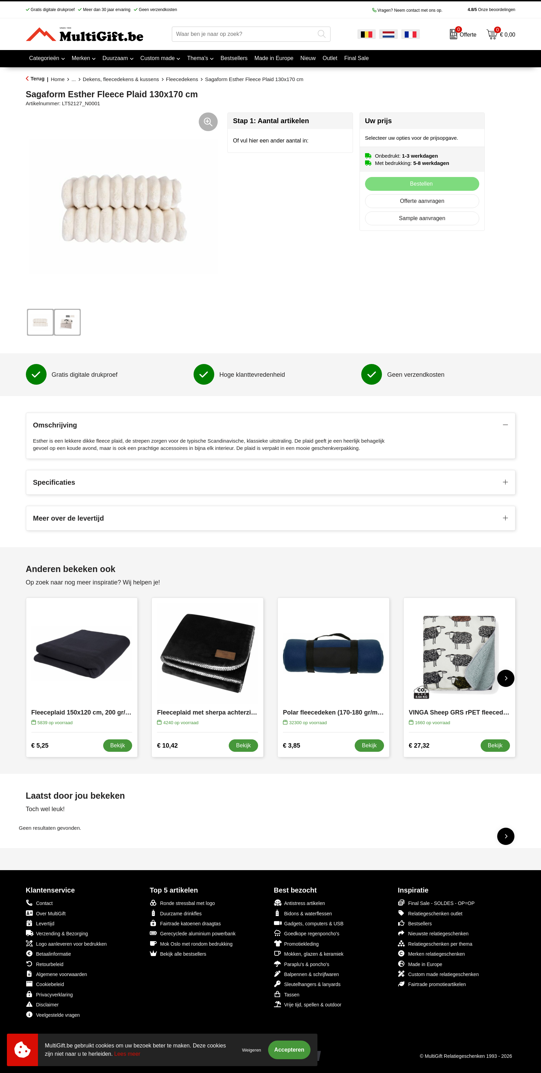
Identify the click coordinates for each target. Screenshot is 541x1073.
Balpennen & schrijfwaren (306, 974)
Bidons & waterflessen (303, 913)
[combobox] (243, 34)
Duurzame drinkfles (176, 913)
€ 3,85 (291, 745)
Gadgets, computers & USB (309, 923)
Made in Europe (420, 964)
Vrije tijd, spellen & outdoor (308, 1004)
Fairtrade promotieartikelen (432, 984)
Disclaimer (42, 1004)
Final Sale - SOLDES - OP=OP (436, 902)
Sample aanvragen (422, 218)
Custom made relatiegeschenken (438, 974)
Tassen (286, 994)
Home (58, 79)
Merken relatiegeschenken (431, 953)
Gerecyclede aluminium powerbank (193, 933)
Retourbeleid (44, 964)
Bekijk (117, 745)
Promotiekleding (296, 943)
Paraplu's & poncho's (301, 964)
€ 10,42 (167, 745)
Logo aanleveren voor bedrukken (66, 943)
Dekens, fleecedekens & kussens (121, 79)
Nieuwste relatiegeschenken (433, 933)
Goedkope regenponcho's (307, 933)
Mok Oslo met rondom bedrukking (191, 943)
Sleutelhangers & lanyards (307, 984)
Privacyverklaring (49, 994)
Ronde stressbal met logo (182, 902)
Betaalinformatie (48, 953)
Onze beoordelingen (480, 9)
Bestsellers (415, 923)
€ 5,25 (40, 745)
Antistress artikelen (299, 902)
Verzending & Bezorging (57, 933)
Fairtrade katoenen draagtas (185, 923)
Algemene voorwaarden (56, 974)
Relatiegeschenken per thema (435, 943)
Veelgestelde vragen (53, 1014)
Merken (81, 58)
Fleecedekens (182, 79)
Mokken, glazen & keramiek (309, 953)
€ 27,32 (419, 745)
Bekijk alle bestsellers (178, 953)
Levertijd (40, 923)
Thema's (197, 58)
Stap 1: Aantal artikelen (271, 121)
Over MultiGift (46, 913)
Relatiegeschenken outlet (430, 913)
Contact (39, 903)
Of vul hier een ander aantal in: (270, 141)
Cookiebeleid (45, 984)
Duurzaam (115, 58)
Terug (38, 78)
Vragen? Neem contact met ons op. (407, 10)
